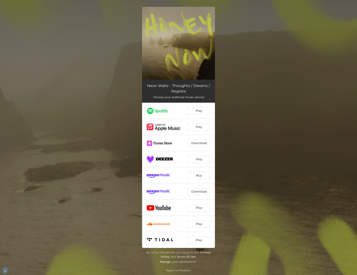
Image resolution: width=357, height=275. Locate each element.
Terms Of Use (186, 256)
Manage (165, 261)
